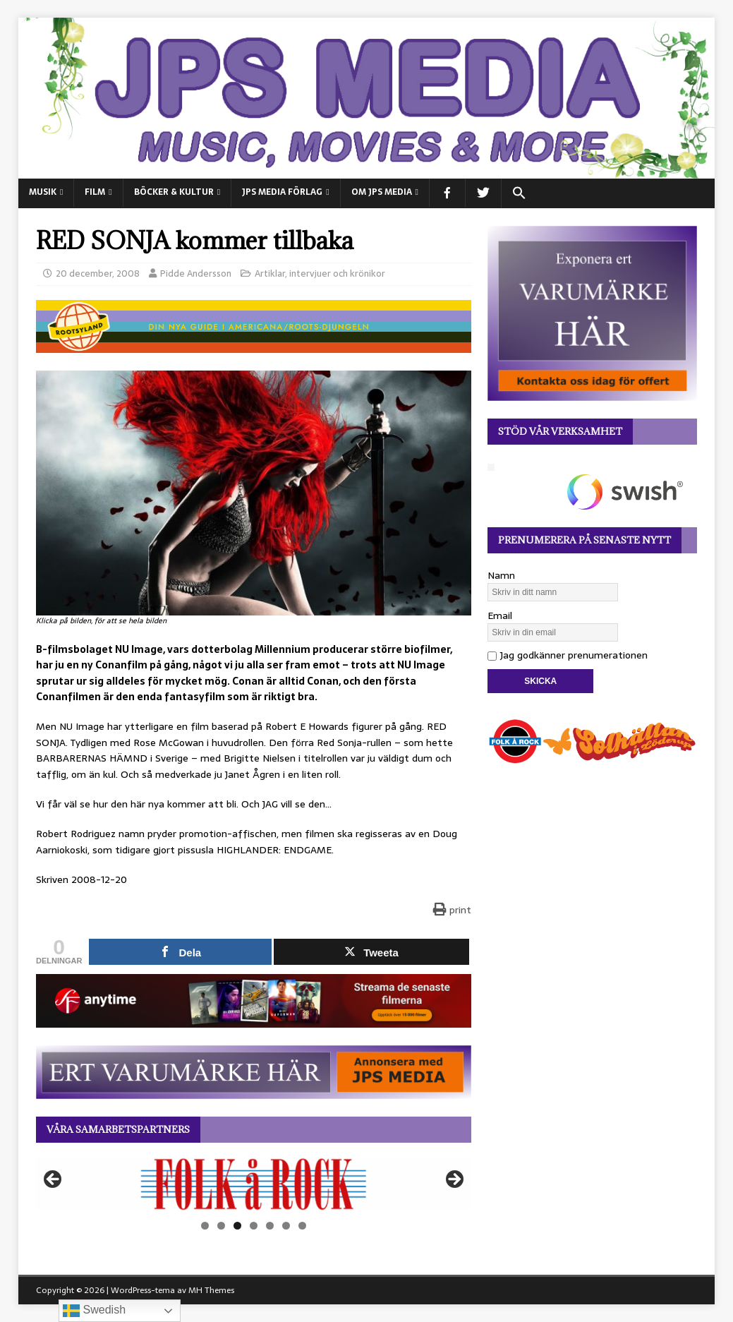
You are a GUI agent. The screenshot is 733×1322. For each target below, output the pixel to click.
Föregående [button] (53, 1180)
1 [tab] (205, 1226)
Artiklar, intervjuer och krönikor (320, 273)
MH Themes (211, 1290)
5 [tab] (270, 1226)
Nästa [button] (453, 1180)
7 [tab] (302, 1226)
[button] (519, 193)
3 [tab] (237, 1226)
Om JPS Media (381, 192)
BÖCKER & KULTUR (174, 192)
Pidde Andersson (195, 273)
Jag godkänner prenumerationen (567, 655)
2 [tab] (221, 1226)
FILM (95, 192)
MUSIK (42, 192)
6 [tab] (286, 1226)
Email (499, 615)
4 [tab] (254, 1226)
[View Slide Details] (253, 1183)
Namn (501, 575)
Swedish (94, 1310)
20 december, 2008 (98, 273)
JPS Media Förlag (282, 192)
